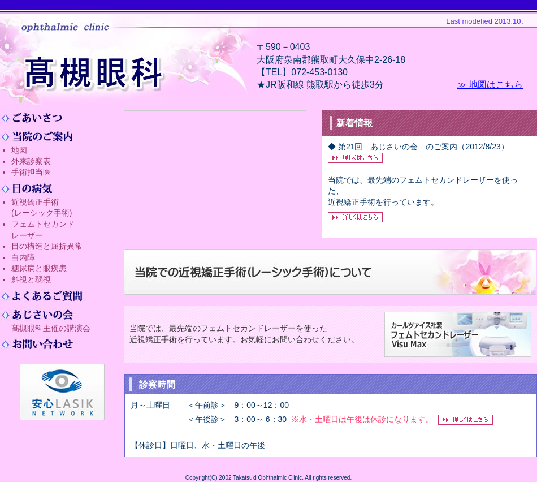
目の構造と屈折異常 (47, 246)
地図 (19, 149)
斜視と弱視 (31, 279)
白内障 (23, 257)
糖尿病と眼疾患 (39, 268)
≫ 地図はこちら (490, 84)
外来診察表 (31, 161)
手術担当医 (31, 172)
